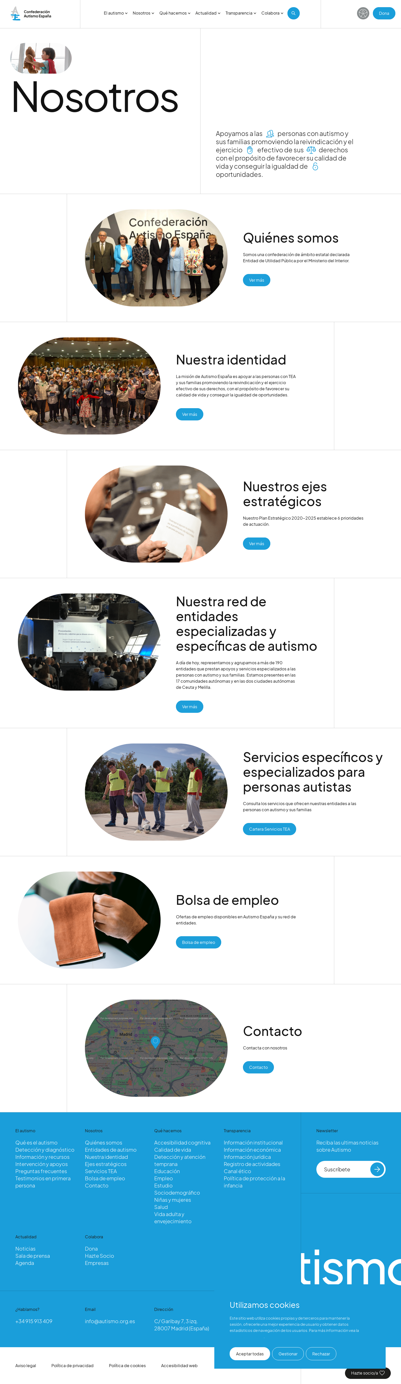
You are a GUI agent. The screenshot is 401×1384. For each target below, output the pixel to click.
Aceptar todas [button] (250, 1353)
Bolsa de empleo (198, 943)
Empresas (97, 1263)
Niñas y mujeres (172, 1199)
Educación (167, 1171)
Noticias (25, 1248)
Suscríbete (354, 1169)
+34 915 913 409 (33, 1321)
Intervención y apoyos (41, 1164)
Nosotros (143, 13)
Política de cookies (127, 1365)
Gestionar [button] (288, 1353)
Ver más (256, 281)
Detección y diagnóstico (44, 1149)
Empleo (163, 1178)
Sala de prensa (32, 1255)
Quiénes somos (103, 1142)
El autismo (116, 13)
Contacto (258, 1068)
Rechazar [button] (321, 1353)
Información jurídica (247, 1156)
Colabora (272, 13)
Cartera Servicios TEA (269, 830)
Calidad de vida (172, 1149)
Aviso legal (25, 1365)
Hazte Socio (99, 1255)
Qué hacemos (175, 13)
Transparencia (241, 13)
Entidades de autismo (111, 1149)
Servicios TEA (101, 1171)
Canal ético (237, 1171)
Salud (161, 1207)
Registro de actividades (252, 1164)
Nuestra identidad (106, 1156)
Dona (384, 13)
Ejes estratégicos (106, 1164)
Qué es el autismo (36, 1142)
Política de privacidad (72, 1365)
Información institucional (253, 1142)
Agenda (24, 1263)
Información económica (252, 1149)
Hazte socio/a (368, 1373)
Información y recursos (42, 1156)
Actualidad (207, 13)
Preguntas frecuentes (41, 1171)
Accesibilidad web (179, 1365)
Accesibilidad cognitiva (182, 1142)
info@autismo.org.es (110, 1321)
